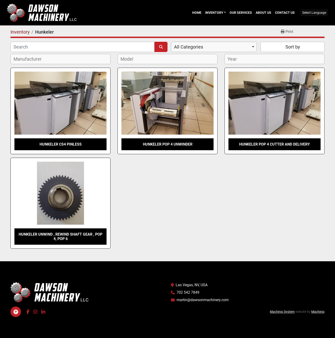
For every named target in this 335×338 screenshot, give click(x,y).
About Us (263, 12)
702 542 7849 (188, 292)
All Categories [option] (188, 47)
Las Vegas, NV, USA (192, 285)
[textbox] (30, 59)
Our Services (241, 12)
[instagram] (35, 311)
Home (196, 12)
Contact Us (285, 12)
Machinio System (282, 312)
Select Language (314, 12)
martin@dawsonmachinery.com (203, 300)
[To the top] (15, 312)
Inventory (214, 12)
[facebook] (28, 311)
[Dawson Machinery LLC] (49, 292)
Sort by (292, 47)
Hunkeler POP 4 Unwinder (167, 144)
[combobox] (214, 47)
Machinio (318, 312)
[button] (215, 12)
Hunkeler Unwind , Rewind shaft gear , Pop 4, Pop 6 (60, 236)
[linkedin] (43, 311)
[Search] (82, 47)
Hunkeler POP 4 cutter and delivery (274, 144)
